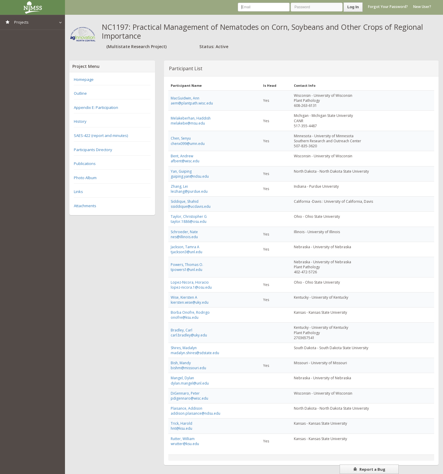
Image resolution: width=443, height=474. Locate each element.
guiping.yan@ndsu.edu (190, 176)
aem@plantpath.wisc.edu (192, 103)
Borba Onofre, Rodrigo (190, 312)
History (80, 121)
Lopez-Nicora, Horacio (190, 282)
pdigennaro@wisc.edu (189, 398)
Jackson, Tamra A (185, 246)
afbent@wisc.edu (185, 161)
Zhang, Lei (179, 186)
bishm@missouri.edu (188, 367)
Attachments (85, 205)
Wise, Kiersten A (184, 297)
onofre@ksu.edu (184, 317)
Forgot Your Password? (388, 6)
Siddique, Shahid (184, 201)
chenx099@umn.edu (188, 143)
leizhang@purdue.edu (189, 191)
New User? (422, 6)
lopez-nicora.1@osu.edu (191, 287)
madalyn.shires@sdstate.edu (195, 352)
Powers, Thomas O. (187, 264)
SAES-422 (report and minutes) (101, 135)
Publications (85, 163)
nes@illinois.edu (184, 236)
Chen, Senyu (181, 138)
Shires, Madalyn (184, 347)
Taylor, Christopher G (189, 216)
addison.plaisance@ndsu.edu (195, 413)
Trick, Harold (181, 423)
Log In (353, 7)
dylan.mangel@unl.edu (190, 383)
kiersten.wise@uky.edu (190, 302)
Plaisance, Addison (186, 408)
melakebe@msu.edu (188, 123)
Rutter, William (183, 438)
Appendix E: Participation (96, 107)
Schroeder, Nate (184, 231)
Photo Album (85, 177)
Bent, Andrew (182, 155)
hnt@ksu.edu (181, 428)
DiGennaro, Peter (185, 393)
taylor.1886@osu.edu (188, 221)
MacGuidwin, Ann (185, 98)
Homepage (84, 79)
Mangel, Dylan (182, 377)
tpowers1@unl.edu (186, 269)
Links (78, 191)
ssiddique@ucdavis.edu (191, 206)
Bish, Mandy (181, 362)
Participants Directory (93, 149)
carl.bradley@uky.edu (189, 335)
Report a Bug (369, 469)
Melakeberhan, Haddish (191, 118)
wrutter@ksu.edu (185, 443)
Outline (80, 93)
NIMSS (32, 7)
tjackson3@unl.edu (186, 251)
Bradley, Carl (181, 330)
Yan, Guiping (181, 171)
